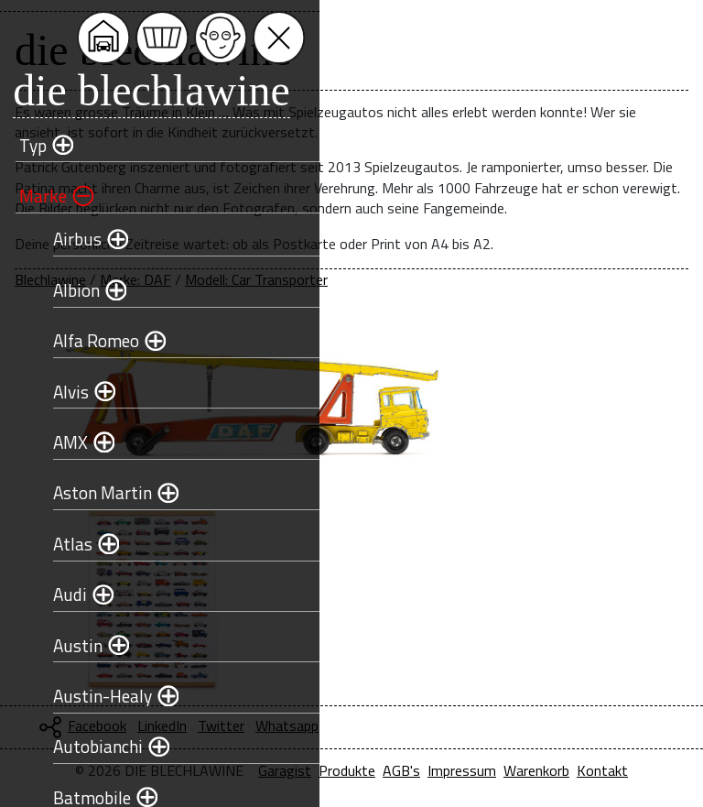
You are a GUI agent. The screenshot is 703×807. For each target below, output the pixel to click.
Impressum (461, 770)
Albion (66, 290)
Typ (23, 145)
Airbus (67, 238)
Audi (60, 594)
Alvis (61, 391)
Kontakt (602, 770)
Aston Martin (92, 492)
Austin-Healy (92, 695)
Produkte (347, 770)
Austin (67, 645)
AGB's (401, 770)
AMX (60, 442)
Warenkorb (536, 770)
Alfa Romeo (86, 340)
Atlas (62, 543)
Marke (33, 195)
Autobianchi (88, 746)
